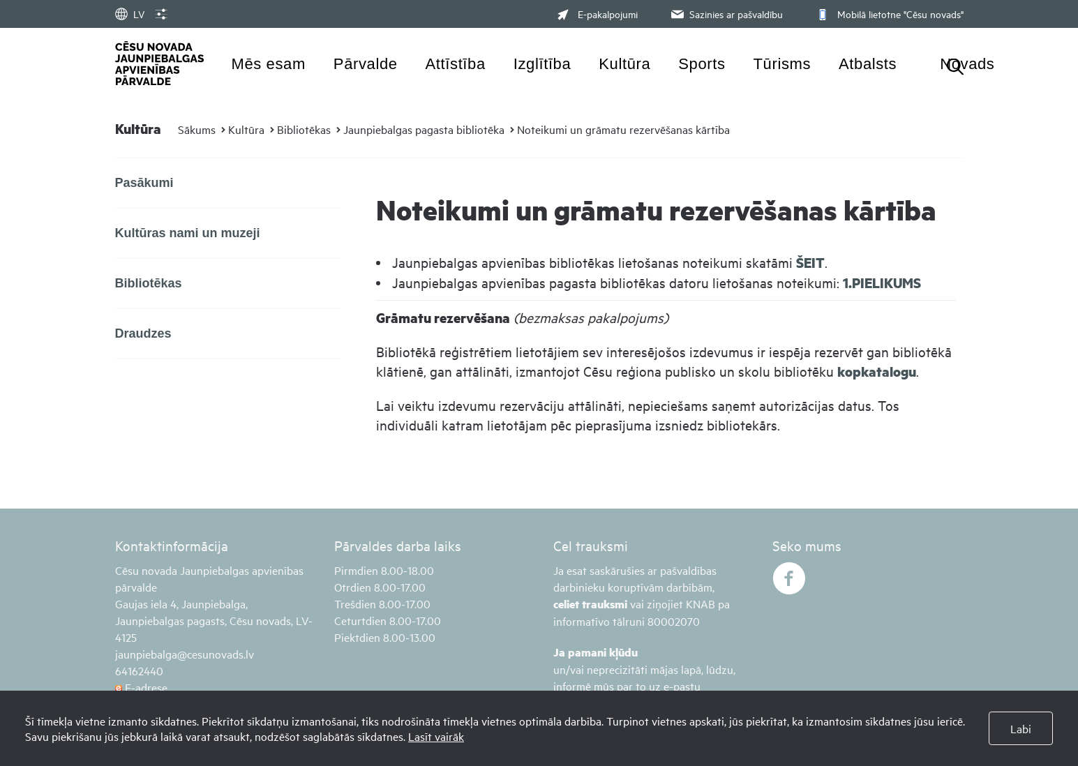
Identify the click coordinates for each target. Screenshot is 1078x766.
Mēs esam (269, 64)
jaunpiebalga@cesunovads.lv (184, 653)
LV (129, 13)
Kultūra (624, 64)
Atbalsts (868, 64)
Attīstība (456, 64)
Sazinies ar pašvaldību (725, 13)
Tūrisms (782, 64)
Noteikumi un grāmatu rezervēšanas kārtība (623, 129)
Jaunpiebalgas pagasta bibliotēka (423, 129)
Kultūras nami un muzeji (187, 233)
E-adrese (141, 687)
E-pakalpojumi (597, 13)
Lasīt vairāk (436, 736)
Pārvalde (366, 64)
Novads (967, 64)
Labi (1020, 728)
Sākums (197, 129)
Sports (701, 64)
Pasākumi (144, 183)
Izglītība (542, 64)
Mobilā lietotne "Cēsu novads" (889, 13)
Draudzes (143, 333)
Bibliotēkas (304, 129)
